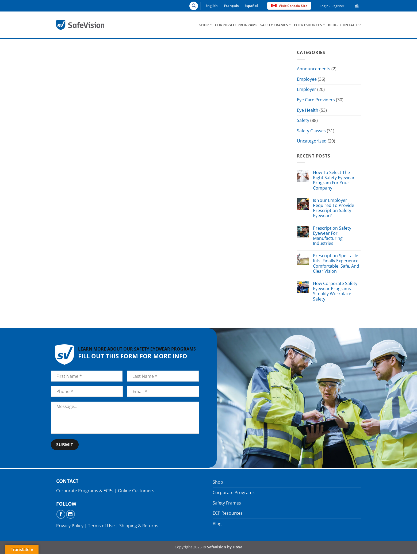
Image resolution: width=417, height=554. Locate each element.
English (211, 5)
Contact (350, 24)
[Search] (193, 6)
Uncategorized (312, 141)
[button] (332, 5)
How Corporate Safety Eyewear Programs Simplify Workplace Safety (335, 291)
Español (251, 5)
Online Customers (136, 491)
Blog (333, 24)
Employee (307, 79)
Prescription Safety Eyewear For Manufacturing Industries (332, 236)
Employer (306, 90)
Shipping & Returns (138, 526)
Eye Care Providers (316, 100)
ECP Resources (309, 24)
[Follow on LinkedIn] (70, 514)
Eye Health (307, 110)
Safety (303, 120)
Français (231, 5)
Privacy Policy (69, 526)
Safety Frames (276, 24)
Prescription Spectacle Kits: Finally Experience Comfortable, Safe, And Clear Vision (336, 263)
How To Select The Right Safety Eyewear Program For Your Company (333, 180)
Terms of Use (101, 526)
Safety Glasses (311, 131)
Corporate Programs (236, 24)
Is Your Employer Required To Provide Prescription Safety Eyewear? (333, 208)
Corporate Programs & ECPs (84, 491)
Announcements (313, 69)
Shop (205, 24)
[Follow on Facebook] (60, 514)
